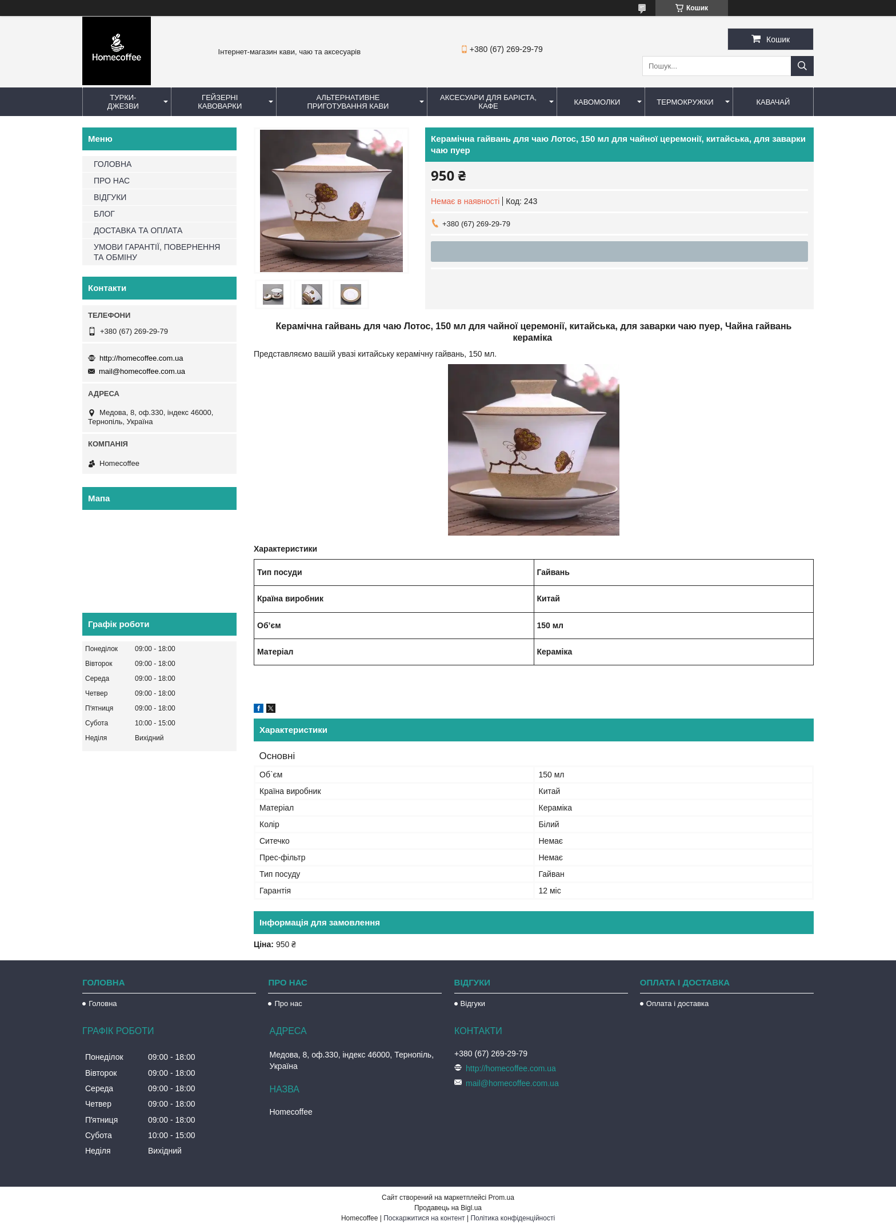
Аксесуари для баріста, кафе (488, 101)
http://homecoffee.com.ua (141, 358)
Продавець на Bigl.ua (448, 1208)
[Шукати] (802, 66)
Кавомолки (597, 102)
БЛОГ (104, 213)
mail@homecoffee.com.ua (142, 371)
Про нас (288, 1003)
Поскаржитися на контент (424, 1218)
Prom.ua (501, 1198)
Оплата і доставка (677, 1003)
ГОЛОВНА (112, 164)
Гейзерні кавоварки (220, 101)
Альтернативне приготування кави (348, 101)
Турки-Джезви (123, 101)
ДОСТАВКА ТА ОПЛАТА (138, 230)
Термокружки (685, 102)
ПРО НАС (112, 180)
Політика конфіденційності (512, 1218)
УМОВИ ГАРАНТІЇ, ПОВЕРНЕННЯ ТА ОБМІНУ (157, 252)
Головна (103, 1003)
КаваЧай (773, 102)
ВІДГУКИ (110, 197)
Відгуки (473, 1003)
